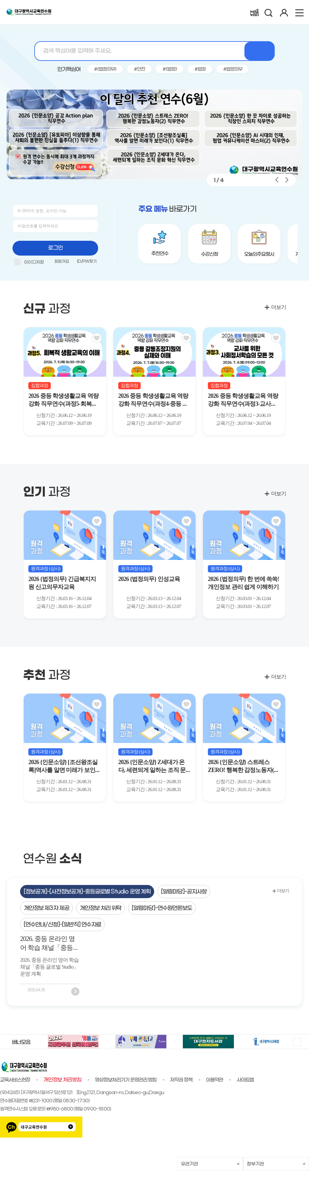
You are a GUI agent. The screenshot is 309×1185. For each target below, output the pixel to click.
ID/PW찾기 (87, 261)
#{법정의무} (105, 69)
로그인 (55, 248)
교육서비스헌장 (15, 1080)
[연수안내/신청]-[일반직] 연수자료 (62, 925)
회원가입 (61, 261)
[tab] (87, 891)
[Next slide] (296, 382)
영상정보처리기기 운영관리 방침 (126, 1080)
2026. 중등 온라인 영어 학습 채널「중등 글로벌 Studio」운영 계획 (47, 944)
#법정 (200, 69)
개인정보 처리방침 (62, 1080)
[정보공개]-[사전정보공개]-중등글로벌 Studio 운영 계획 (87, 892)
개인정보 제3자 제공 (46, 908)
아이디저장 (29, 263)
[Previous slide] (13, 382)
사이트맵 (245, 1080)
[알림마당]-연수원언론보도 (162, 908)
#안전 (139, 69)
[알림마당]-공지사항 (184, 892)
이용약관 (214, 1080)
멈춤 (296, 1041)
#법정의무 (232, 69)
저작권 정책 (181, 1080)
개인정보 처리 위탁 (101, 908)
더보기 (278, 307)
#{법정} (169, 69)
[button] (232, 180)
